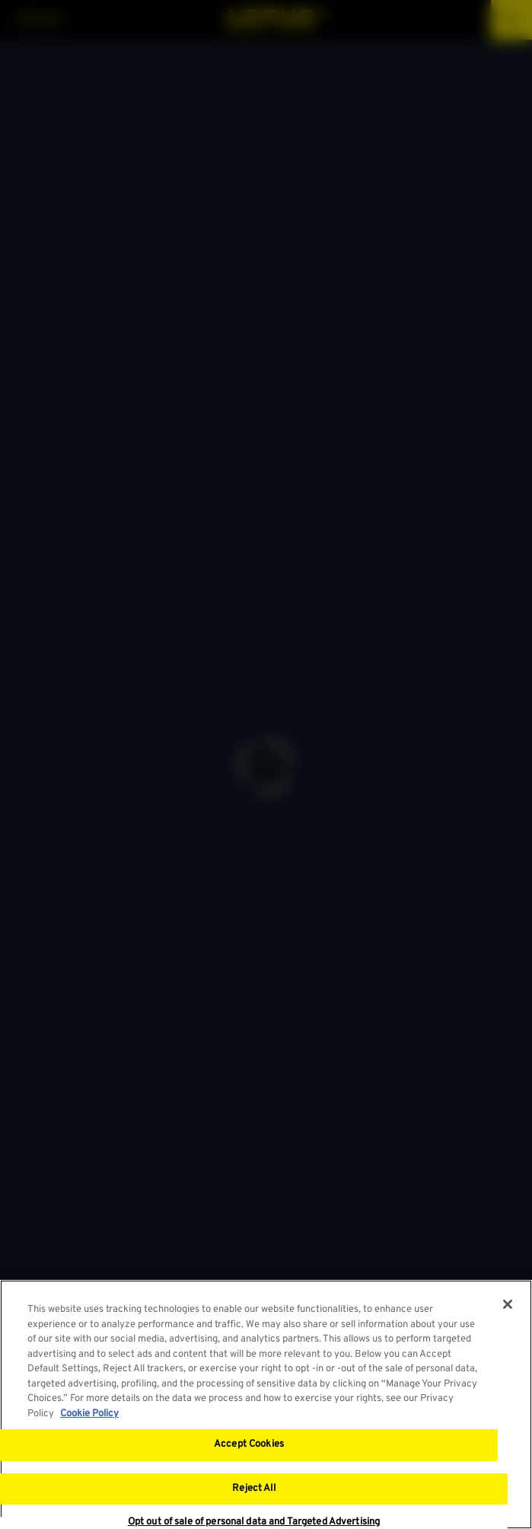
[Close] (507, 1305)
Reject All (253, 1489)
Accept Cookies (249, 1445)
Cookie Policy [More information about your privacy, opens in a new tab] (89, 1415)
